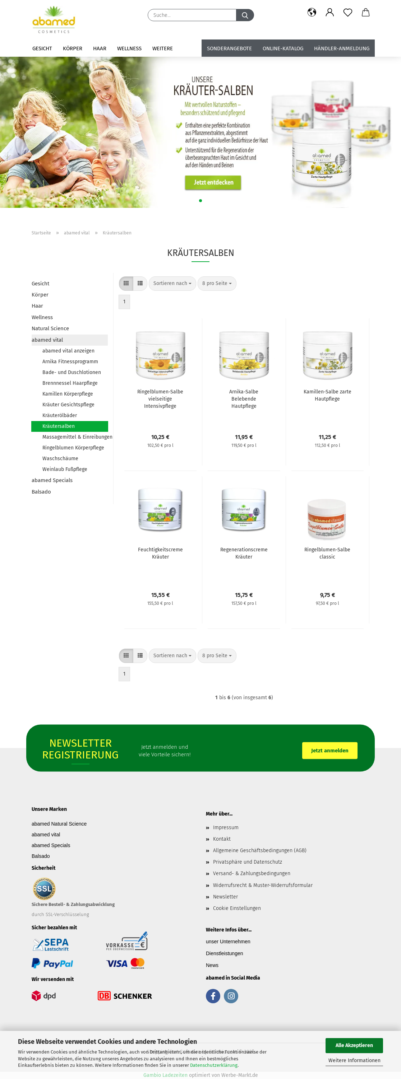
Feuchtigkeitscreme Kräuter (160, 553)
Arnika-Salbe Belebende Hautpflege (243, 399)
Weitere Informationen (354, 1060)
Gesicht (42, 48)
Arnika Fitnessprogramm (70, 362)
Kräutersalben (58, 426)
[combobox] (172, 283)
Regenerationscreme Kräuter (244, 553)
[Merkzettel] (348, 12)
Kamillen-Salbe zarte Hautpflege (327, 395)
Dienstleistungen (224, 953)
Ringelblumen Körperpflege (73, 448)
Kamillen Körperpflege (67, 394)
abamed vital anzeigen (68, 351)
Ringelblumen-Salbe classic (327, 553)
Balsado (41, 492)
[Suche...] (245, 15)
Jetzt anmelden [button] (330, 750)
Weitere (162, 48)
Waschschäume (60, 459)
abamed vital (47, 340)
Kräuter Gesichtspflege (68, 405)
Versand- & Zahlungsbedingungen (251, 873)
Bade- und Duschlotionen (71, 372)
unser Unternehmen (228, 941)
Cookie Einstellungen (237, 908)
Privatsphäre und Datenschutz (247, 862)
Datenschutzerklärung (214, 1065)
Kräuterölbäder (59, 415)
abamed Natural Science (59, 824)
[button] (312, 12)
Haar (99, 48)
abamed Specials (52, 480)
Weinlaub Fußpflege (64, 469)
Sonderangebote (229, 48)
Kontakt (222, 839)
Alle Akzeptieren (354, 1045)
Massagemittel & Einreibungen (75, 437)
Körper (72, 48)
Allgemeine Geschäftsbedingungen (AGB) (259, 850)
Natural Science (50, 328)
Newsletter (225, 897)
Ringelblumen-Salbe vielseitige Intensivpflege (160, 399)
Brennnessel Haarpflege (70, 383)
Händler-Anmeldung (341, 48)
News (212, 965)
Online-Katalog (283, 48)
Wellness (129, 48)
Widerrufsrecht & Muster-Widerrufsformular (263, 885)
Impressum (226, 828)
